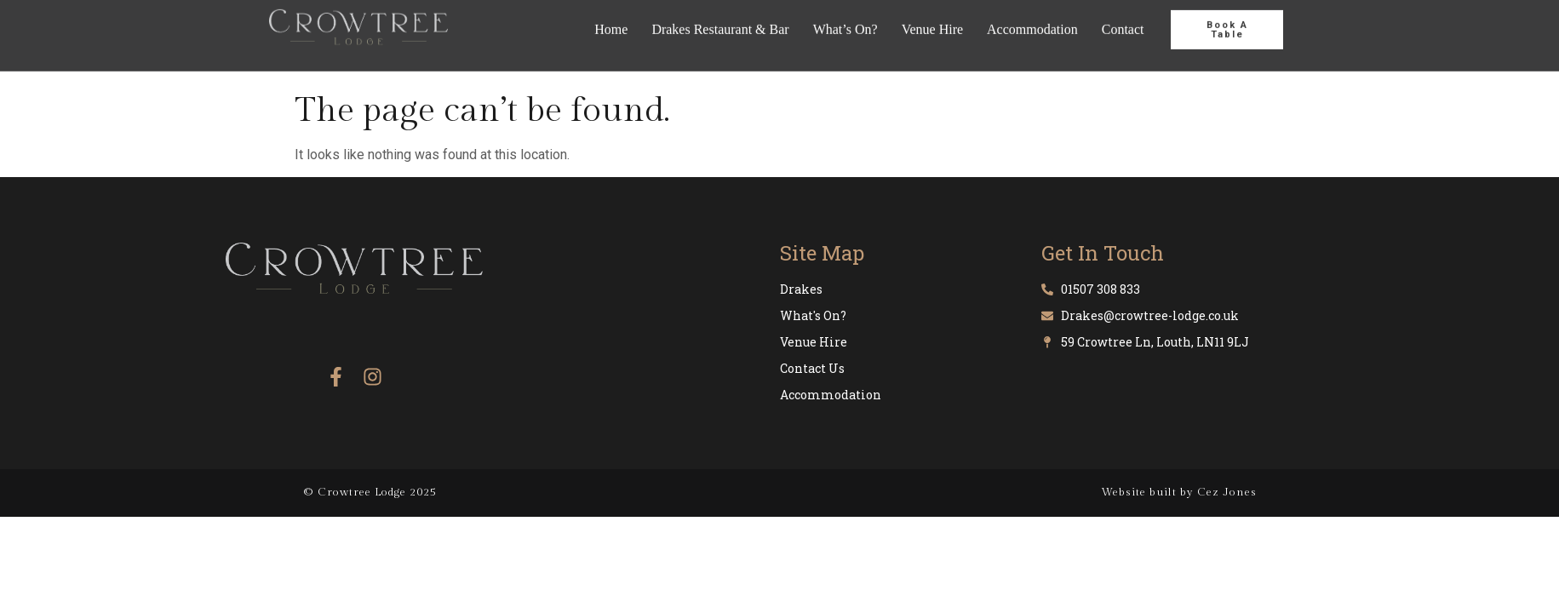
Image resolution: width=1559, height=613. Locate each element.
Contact (1123, 19)
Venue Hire (932, 19)
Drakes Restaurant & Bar (719, 19)
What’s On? (845, 19)
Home (611, 19)
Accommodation (1032, 19)
